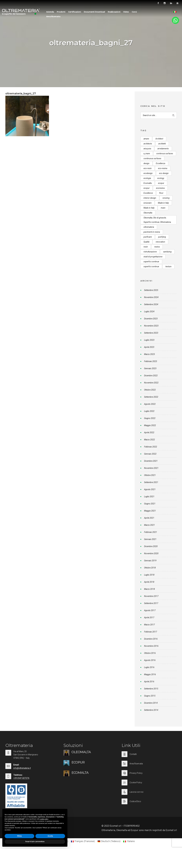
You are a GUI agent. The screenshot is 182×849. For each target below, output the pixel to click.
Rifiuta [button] (19, 836)
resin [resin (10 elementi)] (146, 247)
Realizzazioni (114, 12)
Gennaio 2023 (150, 368)
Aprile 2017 (149, 617)
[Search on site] (158, 115)
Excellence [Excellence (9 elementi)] (148, 193)
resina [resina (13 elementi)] (157, 247)
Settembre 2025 (151, 290)
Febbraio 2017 (150, 632)
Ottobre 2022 (150, 390)
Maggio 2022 (150, 425)
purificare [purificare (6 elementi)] (148, 237)
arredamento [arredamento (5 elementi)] (163, 148)
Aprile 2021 (149, 518)
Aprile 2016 (149, 681)
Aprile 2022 (149, 432)
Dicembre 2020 (151, 546)
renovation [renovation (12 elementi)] (160, 242)
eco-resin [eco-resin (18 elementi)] (148, 168)
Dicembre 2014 (151, 703)
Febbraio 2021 (150, 532)
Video (126, 12)
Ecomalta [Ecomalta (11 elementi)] (148, 183)
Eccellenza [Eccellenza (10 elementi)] (160, 163)
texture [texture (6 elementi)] (168, 266)
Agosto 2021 (150, 489)
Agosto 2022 (150, 404)
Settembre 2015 (151, 689)
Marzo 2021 (149, 525)
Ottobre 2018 (150, 568)
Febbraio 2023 (150, 361)
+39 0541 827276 (21, 778)
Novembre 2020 (151, 553)
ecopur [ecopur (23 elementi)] (147, 188)
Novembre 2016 (151, 646)
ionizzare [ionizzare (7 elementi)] (147, 203)
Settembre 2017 (151, 603)
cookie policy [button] (44, 819)
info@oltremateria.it (22, 768)
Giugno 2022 (149, 418)
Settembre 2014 (151, 710)
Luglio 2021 (149, 496)
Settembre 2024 (151, 304)
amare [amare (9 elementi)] (146, 139)
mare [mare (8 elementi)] (163, 208)
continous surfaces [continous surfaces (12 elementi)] (164, 153)
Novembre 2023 (151, 326)
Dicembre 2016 (151, 639)
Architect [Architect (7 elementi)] (159, 139)
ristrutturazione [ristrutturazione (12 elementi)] (150, 252)
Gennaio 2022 (150, 454)
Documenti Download (94, 12)
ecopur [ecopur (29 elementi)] (161, 183)
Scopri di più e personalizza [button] (34, 841)
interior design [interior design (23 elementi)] (150, 198)
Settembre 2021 (151, 482)
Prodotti (61, 12)
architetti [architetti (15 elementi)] (162, 143)
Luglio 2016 (149, 667)
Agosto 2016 (150, 660)
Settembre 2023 (151, 333)
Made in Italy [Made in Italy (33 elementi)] (163, 203)
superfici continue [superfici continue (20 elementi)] (151, 266)
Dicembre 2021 (151, 461)
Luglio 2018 (149, 575)
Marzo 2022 (149, 439)
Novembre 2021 (151, 468)
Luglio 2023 (149, 340)
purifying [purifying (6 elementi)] (162, 237)
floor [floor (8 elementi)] (161, 193)
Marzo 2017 (149, 624)
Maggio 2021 (150, 511)
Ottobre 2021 (150, 475)
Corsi (134, 12)
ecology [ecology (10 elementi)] (160, 178)
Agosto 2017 (150, 610)
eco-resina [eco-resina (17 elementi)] (162, 168)
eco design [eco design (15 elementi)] (164, 173)
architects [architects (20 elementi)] (148, 143)
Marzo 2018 (149, 589)
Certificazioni (74, 12)
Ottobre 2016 (150, 653)
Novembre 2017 (151, 596)
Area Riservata (53, 16)
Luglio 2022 (149, 411)
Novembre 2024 (151, 297)
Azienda (50, 12)
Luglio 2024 (149, 311)
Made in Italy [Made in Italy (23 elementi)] (149, 208)
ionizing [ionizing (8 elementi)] (166, 198)
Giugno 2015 (149, 696)
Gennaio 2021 (150, 539)
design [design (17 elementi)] (146, 163)
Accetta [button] (50, 836)
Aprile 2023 (149, 347)
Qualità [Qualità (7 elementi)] (146, 242)
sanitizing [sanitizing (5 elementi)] (167, 252)
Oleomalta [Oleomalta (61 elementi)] (148, 213)
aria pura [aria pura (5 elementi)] (147, 148)
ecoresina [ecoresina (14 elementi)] (160, 188)
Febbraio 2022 (150, 447)
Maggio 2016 (150, 674)
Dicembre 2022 (151, 375)
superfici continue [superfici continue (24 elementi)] (151, 261)
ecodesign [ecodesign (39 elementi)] (148, 173)
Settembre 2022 (151, 397)
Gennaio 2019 (150, 560)
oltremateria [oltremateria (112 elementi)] (149, 227)
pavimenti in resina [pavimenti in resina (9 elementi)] (152, 232)
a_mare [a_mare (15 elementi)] (147, 153)
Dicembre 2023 (151, 318)
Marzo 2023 (149, 354)
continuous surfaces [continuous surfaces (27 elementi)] (152, 158)
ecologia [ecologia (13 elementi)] (147, 178)
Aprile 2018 (149, 582)
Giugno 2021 (149, 503)
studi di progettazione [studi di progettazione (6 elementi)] (153, 256)
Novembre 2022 (151, 383)
